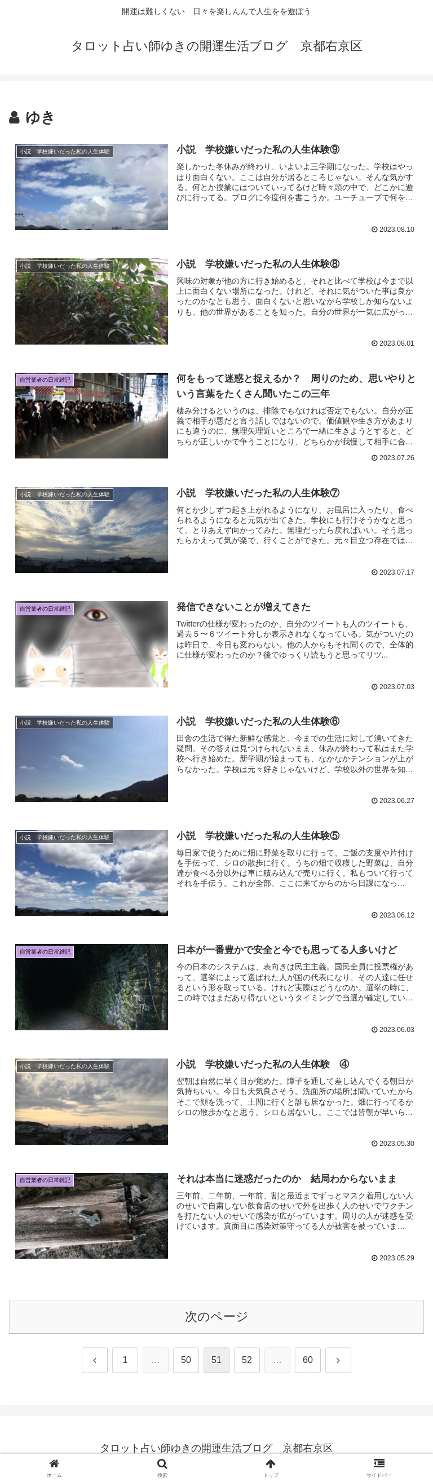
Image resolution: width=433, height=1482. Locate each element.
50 (186, 1361)
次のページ (217, 1317)
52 (247, 1361)
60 (308, 1361)
